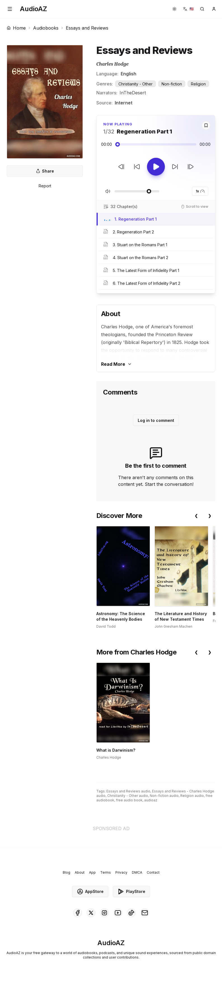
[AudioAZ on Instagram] (104, 912)
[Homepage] (33, 9)
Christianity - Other (135, 84)
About (80, 872)
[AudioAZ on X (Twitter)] (91, 912)
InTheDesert (133, 92)
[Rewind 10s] (136, 166)
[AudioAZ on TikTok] (131, 912)
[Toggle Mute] (107, 191)
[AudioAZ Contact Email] (144, 912)
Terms (105, 872)
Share (45, 171)
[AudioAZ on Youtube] (117, 912)
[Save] (206, 125)
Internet (123, 103)
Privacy (121, 872)
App (92, 872)
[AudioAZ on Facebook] (77, 912)
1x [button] (200, 191)
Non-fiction (172, 84)
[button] (9, 9)
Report (45, 185)
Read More (116, 364)
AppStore (90, 891)
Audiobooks (46, 28)
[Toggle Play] (156, 167)
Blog (66, 872)
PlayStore (131, 891)
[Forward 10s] (175, 166)
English (128, 74)
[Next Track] (190, 166)
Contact (153, 872)
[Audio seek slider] (155, 144)
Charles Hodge (112, 64)
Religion (198, 84)
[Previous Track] (121, 166)
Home (16, 28)
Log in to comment (156, 420)
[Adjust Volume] (136, 191)
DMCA (137, 872)
